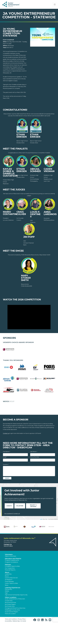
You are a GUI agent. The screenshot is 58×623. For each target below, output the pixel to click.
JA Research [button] (8, 579)
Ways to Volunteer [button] (10, 556)
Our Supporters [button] (10, 568)
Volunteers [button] (9, 554)
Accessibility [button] (8, 621)
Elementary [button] (8, 589)
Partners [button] (8, 564)
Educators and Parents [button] (13, 558)
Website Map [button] (16, 621)
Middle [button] (7, 591)
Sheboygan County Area (12, 610)
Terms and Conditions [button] (11, 619)
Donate (9, 506)
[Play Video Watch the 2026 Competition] (29, 317)
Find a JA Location (10, 613)
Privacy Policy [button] (21, 619)
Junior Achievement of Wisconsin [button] (15, 599)
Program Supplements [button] (12, 560)
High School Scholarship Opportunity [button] (16, 595)
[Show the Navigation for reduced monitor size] (55, 4)
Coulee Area (8, 600)
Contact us (6, 433)
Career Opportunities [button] (11, 583)
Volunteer (19, 506)
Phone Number (34, 457)
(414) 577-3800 (8, 546)
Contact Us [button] (8, 544)
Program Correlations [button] (11, 562)
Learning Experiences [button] (12, 587)
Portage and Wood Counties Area (15, 608)
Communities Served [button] (11, 577)
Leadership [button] (8, 574)
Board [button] (7, 576)
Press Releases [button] (9, 581)
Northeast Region (10, 604)
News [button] (6, 585)
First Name (6, 451)
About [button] (7, 572)
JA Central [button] (23, 621)
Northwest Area (9, 606)
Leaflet (41, 519)
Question (6, 464)
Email (5, 457)
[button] (35, 620)
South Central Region (11, 611)
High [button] (6, 593)
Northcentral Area (10, 602)
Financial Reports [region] (10, 570)
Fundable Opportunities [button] (12, 566)
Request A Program (33, 505)
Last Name (33, 451)
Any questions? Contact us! (12, 513)
